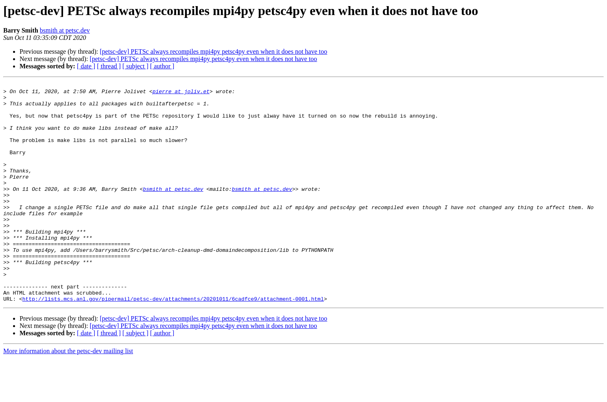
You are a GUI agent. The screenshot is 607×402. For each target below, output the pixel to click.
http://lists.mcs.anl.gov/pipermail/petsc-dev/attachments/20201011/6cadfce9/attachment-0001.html (173, 342)
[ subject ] (135, 66)
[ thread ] (109, 66)
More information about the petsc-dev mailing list (68, 394)
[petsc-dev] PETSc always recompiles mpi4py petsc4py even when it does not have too (213, 51)
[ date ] (86, 66)
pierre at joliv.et (181, 93)
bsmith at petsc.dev (65, 30)
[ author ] (162, 66)
